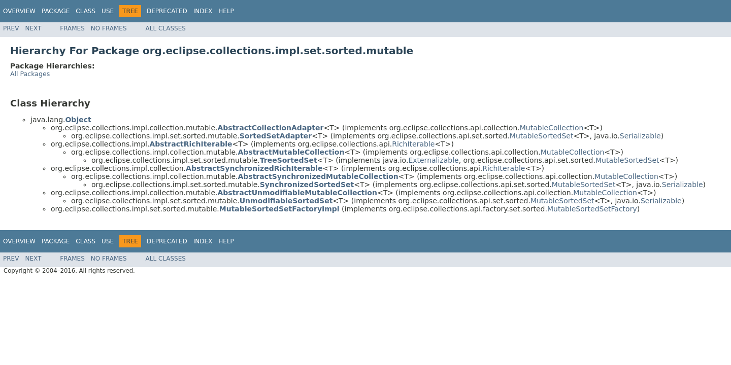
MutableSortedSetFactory (592, 209)
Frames (72, 28)
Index (203, 11)
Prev (11, 28)
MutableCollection (552, 128)
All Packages (30, 74)
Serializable (640, 136)
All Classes (166, 28)
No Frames (109, 28)
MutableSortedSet (542, 136)
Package (56, 11)
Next (33, 28)
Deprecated (167, 11)
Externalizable (433, 160)
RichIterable (413, 144)
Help (226, 11)
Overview (19, 11)
